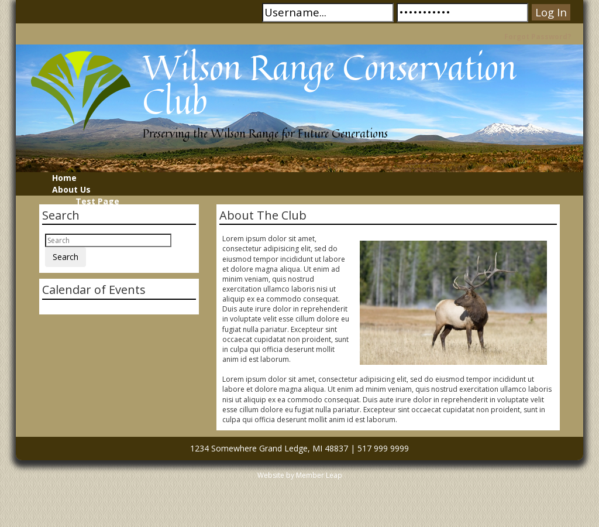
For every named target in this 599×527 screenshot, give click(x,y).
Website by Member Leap (299, 475)
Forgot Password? (537, 37)
